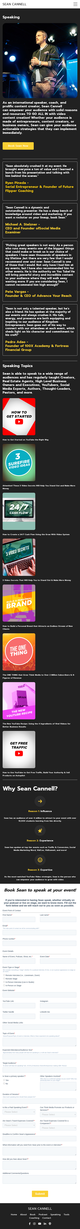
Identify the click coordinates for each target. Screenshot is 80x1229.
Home (14, 1214)
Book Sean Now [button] (18, 146)
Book (33, 1214)
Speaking (55, 1214)
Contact (46, 1218)
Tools (66, 1214)
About (23, 1214)
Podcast (43, 1214)
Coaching (34, 1218)
